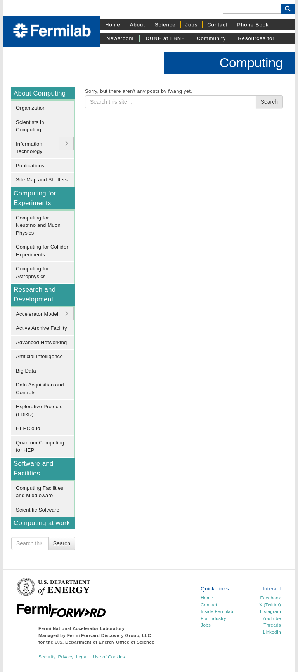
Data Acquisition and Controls (40, 388)
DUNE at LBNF (165, 38)
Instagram (270, 611)
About (137, 25)
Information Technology (29, 148)
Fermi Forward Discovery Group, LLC (109, 635)
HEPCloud (28, 428)
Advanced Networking (41, 342)
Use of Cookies (109, 656)
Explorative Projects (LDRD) (39, 410)
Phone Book (253, 25)
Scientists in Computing (30, 126)
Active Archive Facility (41, 328)
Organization (31, 108)
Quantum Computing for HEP (40, 446)
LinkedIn (272, 631)
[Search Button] (288, 9)
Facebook (270, 597)
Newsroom (119, 38)
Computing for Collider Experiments (42, 251)
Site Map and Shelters (42, 180)
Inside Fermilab (217, 611)
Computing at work (42, 523)
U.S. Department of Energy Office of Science (104, 641)
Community (211, 38)
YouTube (271, 618)
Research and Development (34, 294)
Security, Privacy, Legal (63, 656)
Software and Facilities (34, 468)
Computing (251, 62)
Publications (30, 166)
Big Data (26, 371)
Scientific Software (37, 510)
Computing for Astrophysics (32, 272)
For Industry (213, 618)
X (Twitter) (270, 604)
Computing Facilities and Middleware (39, 492)
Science (165, 25)
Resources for (256, 38)
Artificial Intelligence (39, 356)
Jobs (191, 25)
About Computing (40, 93)
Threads (272, 624)
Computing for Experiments (35, 198)
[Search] (252, 9)
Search (61, 543)
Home (112, 25)
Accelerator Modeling (40, 314)
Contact (217, 25)
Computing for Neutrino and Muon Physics (38, 225)
